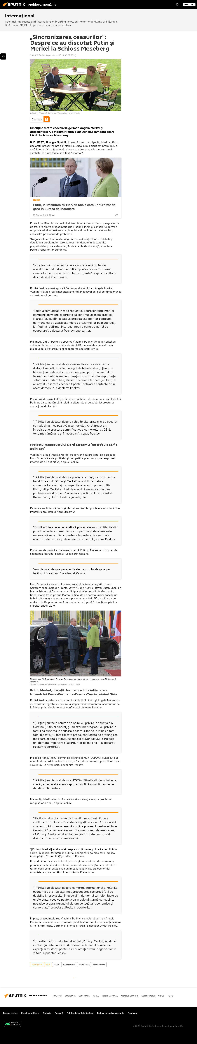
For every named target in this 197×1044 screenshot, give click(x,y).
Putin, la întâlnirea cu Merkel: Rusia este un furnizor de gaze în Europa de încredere (74, 207)
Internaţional (36, 964)
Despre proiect (10, 1013)
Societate (70, 995)
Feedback (132, 1013)
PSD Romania (83, 964)
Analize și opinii (129, 995)
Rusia (36, 200)
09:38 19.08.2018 (38, 55)
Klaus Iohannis (99, 964)
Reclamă (59, 1013)
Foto (170, 995)
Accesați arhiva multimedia (69, 113)
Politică (57, 995)
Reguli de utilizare (30, 1013)
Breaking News (69, 964)
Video (161, 995)
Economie (84, 995)
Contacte (47, 1013)
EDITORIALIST (148, 995)
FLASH (56, 964)
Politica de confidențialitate (80, 1013)
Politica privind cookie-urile (110, 1013)
